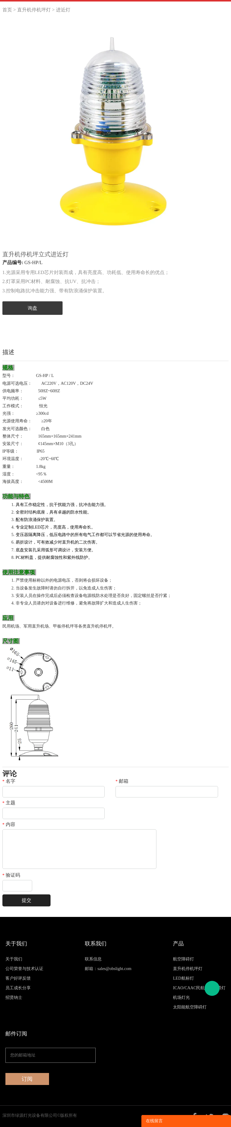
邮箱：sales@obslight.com (108, 968)
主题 (8, 802)
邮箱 (122, 781)
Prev (10, 134)
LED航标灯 (183, 978)
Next (221, 134)
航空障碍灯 (183, 959)
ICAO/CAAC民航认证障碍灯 (199, 988)
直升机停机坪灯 (34, 9)
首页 (7, 9)
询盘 (32, 308)
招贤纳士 (13, 997)
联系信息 (93, 959)
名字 (8, 781)
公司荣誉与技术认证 (24, 968)
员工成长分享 (18, 988)
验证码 (11, 875)
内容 (8, 824)
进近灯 (63, 9)
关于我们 (13, 959)
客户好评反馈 (18, 978)
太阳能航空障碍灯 (190, 1007)
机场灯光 (181, 997)
